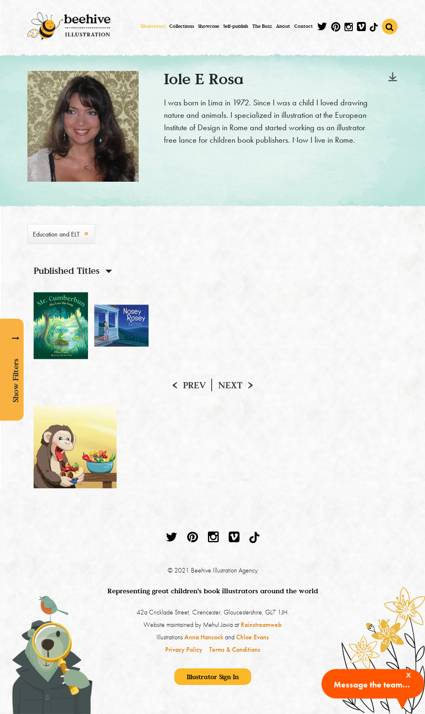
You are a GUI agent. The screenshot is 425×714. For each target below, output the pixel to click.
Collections (181, 26)
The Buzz (262, 26)
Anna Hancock (203, 637)
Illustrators (153, 26)
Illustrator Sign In (213, 676)
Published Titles (67, 270)
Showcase (208, 26)
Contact (303, 26)
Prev (194, 385)
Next (230, 385)
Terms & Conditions (234, 649)
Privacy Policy (184, 649)
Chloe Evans (252, 637)
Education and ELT (56, 234)
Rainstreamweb (261, 624)
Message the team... (372, 684)
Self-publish (235, 26)
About (283, 26)
